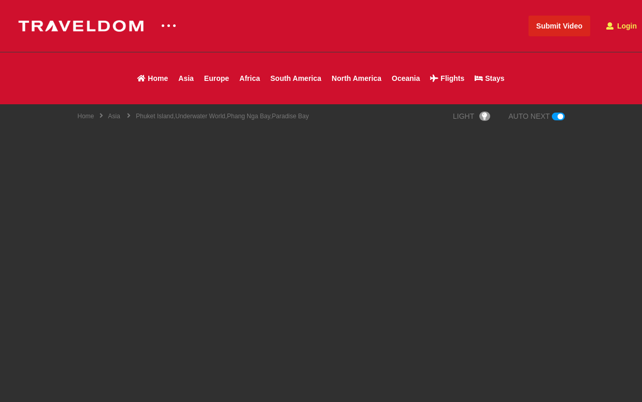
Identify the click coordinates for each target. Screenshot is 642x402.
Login (621, 26)
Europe (216, 78)
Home (152, 78)
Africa (249, 78)
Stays (489, 78)
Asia (186, 78)
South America (295, 78)
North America (356, 78)
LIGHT (471, 116)
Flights (447, 78)
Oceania (406, 78)
